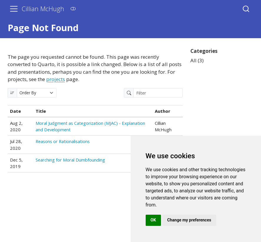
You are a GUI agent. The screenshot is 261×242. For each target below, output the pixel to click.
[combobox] (246, 8)
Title (41, 111)
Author (162, 111)
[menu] (14, 9)
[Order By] (37, 93)
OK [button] (153, 220)
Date (15, 111)
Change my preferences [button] (189, 220)
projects (55, 79)
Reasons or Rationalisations (63, 141)
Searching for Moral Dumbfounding (70, 160)
